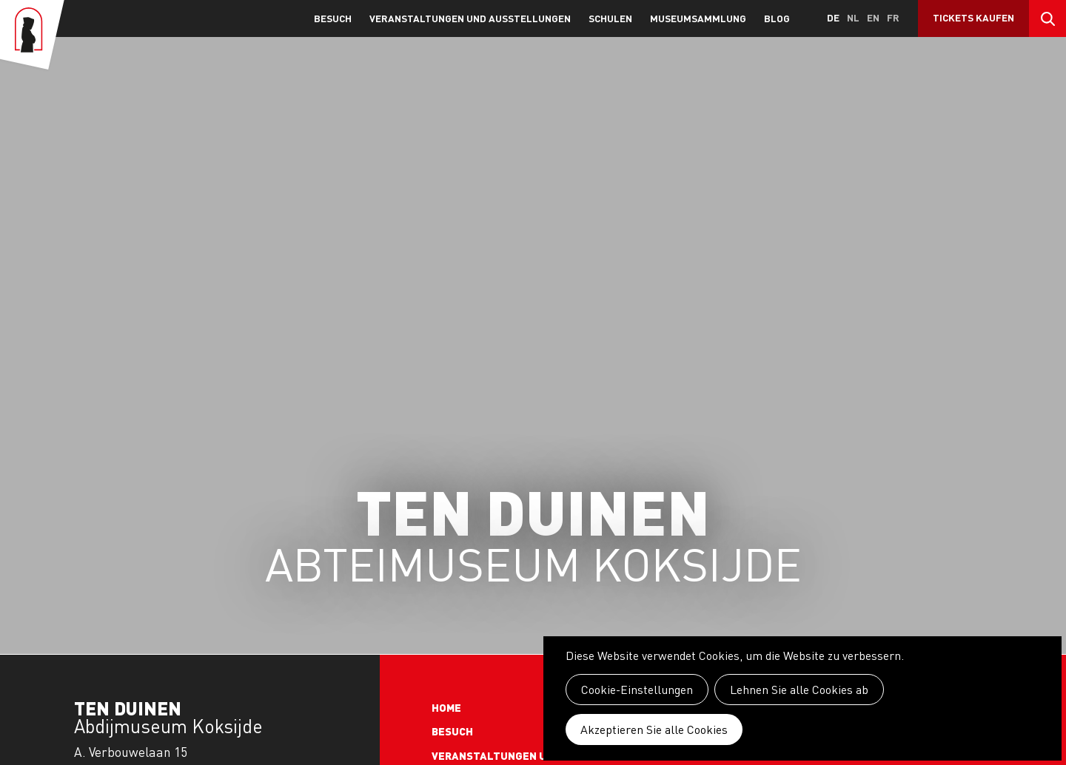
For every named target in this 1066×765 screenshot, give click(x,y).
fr (893, 17)
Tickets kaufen (973, 17)
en (873, 17)
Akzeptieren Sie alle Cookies (654, 729)
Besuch (333, 18)
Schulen (610, 18)
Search (1047, 18)
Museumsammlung (698, 18)
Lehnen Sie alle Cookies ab (799, 689)
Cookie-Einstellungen (637, 689)
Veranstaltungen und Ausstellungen (470, 18)
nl (853, 17)
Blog (777, 18)
